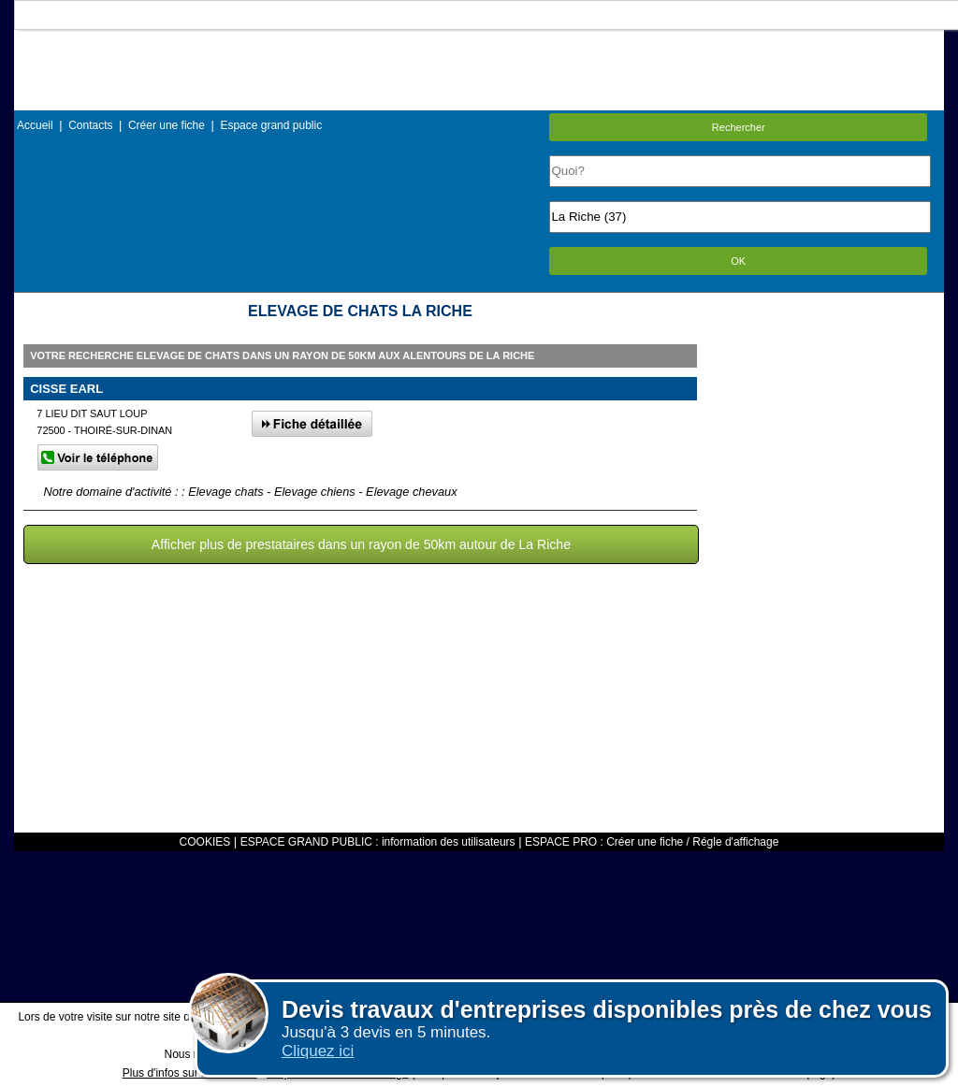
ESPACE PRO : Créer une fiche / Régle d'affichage (651, 841)
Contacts (90, 125)
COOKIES (205, 841)
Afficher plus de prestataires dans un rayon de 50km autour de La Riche (361, 544)
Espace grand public (271, 125)
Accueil (35, 125)
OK (738, 261)
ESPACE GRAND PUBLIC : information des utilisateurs (377, 841)
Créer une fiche (166, 125)
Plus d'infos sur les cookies (190, 1073)
